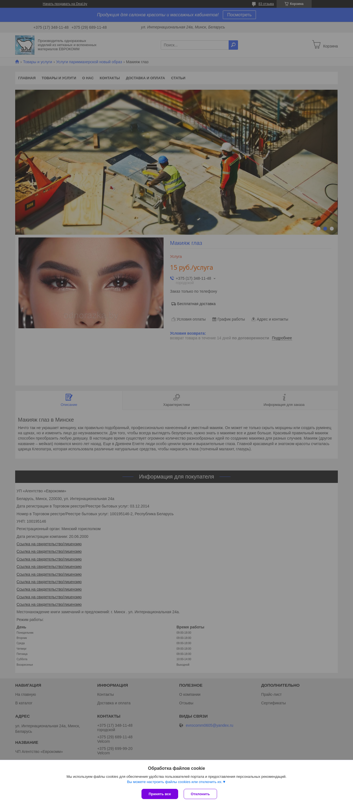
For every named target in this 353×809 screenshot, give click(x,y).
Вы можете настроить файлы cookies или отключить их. (174, 782)
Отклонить (200, 794)
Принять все (160, 794)
